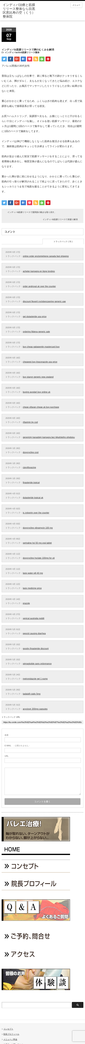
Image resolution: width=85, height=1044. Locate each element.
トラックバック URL (11, 717)
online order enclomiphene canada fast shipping (46, 256)
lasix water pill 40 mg (33, 573)
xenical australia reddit (33, 618)
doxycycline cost (30, 452)
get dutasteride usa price (34, 316)
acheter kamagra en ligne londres (39, 271)
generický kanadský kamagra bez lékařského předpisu (49, 437)
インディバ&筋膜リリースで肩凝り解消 (60, 219)
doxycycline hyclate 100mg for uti (39, 558)
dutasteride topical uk (33, 497)
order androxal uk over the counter (39, 286)
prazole (26, 603)
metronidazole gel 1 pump (35, 678)
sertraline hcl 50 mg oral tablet (37, 543)
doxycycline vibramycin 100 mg (38, 528)
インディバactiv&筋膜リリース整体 (22, 52)
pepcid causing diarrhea (34, 633)
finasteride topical (31, 482)
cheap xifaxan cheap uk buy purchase (41, 407)
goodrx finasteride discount (35, 648)
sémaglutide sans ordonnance (37, 663)
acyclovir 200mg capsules (35, 709)
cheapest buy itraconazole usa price (40, 362)
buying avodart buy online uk (36, 392)
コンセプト (8, 1029)
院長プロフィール (11, 1034)
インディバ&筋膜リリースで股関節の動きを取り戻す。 (31, 212)
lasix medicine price (32, 588)
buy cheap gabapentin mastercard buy (41, 346)
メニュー (76, 5)
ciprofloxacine (29, 467)
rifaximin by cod (30, 422)
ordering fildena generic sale (36, 331)
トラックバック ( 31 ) (63, 241)
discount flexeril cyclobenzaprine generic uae (44, 301)
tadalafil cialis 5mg (31, 694)
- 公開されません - (17, 746)
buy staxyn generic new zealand (38, 377)
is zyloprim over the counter (36, 512)
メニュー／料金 (10, 1039)
